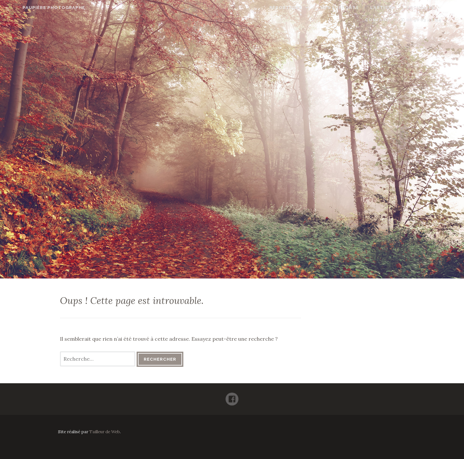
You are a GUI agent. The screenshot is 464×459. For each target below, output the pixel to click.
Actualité (399, 7)
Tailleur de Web (104, 432)
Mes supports (318, 7)
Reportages (264, 7)
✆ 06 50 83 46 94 (435, 19)
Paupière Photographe (39, 7)
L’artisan (361, 7)
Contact (436, 7)
